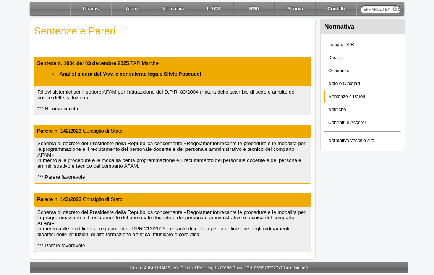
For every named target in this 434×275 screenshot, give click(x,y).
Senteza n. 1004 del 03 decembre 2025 (83, 63)
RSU (254, 8)
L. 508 (213, 8)
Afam (132, 8)
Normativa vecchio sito (351, 140)
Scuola (295, 8)
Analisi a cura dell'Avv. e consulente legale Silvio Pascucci (130, 74)
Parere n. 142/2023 (59, 131)
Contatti (336, 8)
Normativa (172, 8)
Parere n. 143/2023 (59, 199)
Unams (91, 8)
